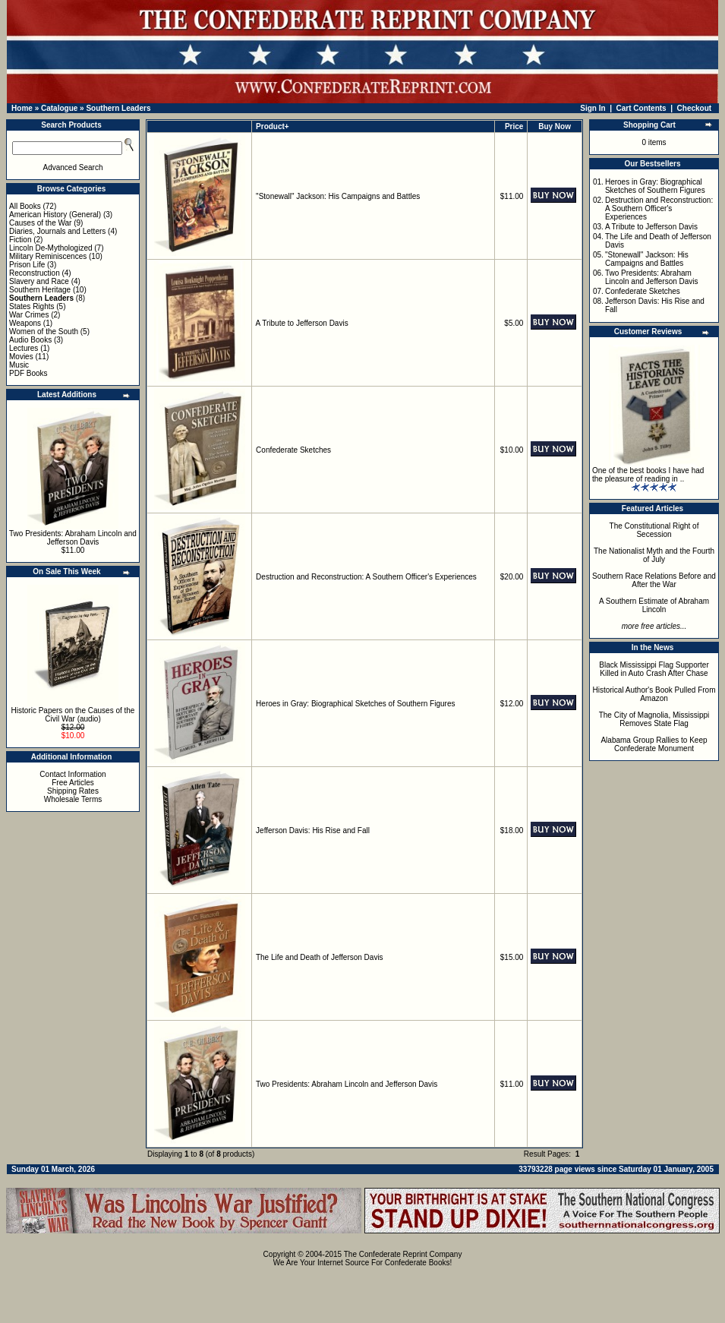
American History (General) (55, 214)
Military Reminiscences (48, 256)
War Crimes (29, 315)
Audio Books (30, 340)
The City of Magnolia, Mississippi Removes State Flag (654, 719)
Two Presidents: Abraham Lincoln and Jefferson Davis (73, 537)
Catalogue (59, 108)
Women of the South (43, 331)
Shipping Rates (73, 791)
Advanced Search (73, 167)
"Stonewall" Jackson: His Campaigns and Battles (338, 196)
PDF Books (28, 373)
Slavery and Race (39, 281)
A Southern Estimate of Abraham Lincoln (654, 605)
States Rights (31, 306)
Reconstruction (34, 273)
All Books (25, 206)
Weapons (25, 323)
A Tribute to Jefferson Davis (302, 323)
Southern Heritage (40, 290)
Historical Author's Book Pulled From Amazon (654, 694)
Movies (21, 356)
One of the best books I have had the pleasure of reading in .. (648, 474)
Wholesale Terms (73, 799)
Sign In (592, 108)
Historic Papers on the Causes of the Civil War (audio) (73, 714)
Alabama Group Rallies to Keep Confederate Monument (653, 744)
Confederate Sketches (293, 450)
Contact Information (72, 774)
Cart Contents (641, 108)
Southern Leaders (118, 108)
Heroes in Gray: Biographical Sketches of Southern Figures (355, 703)
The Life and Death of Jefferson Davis (319, 957)
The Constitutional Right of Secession (654, 530)
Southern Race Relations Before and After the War (654, 580)
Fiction (20, 239)
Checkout (694, 108)
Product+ (272, 126)
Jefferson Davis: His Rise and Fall (313, 830)
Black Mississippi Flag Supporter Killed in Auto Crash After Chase (654, 669)
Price (514, 126)
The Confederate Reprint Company (403, 1254)
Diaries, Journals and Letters (57, 231)
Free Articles (73, 782)
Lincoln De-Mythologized (51, 248)
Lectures (23, 348)
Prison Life (27, 264)
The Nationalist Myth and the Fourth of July (654, 555)
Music (19, 365)
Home (22, 108)
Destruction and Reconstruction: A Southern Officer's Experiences (366, 577)
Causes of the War (40, 223)
